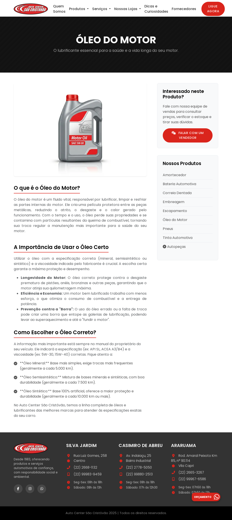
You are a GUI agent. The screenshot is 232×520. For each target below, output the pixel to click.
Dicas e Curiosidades (156, 9)
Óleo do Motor (175, 219)
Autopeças (174, 246)
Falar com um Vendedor (188, 135)
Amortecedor (174, 174)
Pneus (168, 228)
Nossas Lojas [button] (126, 8)
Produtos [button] (77, 8)
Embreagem (173, 201)
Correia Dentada (177, 192)
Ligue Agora (213, 8)
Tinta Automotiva (177, 237)
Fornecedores (184, 8)
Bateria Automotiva (179, 183)
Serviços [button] (100, 8)
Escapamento (175, 210)
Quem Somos (59, 9)
